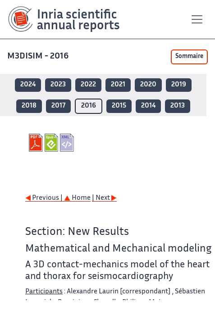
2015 (119, 106)
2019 (178, 85)
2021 (118, 85)
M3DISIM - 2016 (38, 56)
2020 (148, 85)
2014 (148, 106)
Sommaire (189, 56)
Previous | (44, 198)
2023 (58, 85)
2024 (28, 85)
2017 (58, 106)
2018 (29, 106)
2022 (88, 85)
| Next (104, 198)
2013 (177, 106)
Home (77, 198)
